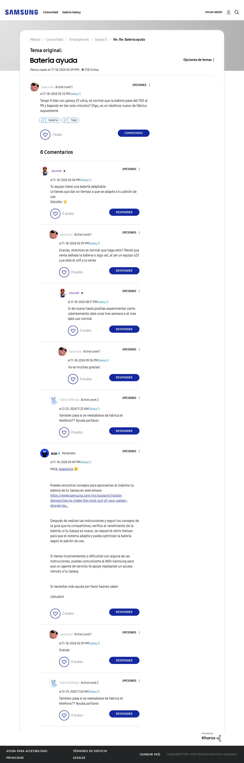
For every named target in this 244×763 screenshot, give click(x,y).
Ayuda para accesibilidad (26, 751)
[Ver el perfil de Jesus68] (56, 171)
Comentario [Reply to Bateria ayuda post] (134, 133)
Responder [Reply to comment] (124, 212)
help (74, 120)
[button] (142, 85)
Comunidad (50, 12)
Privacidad (15, 758)
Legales (79, 758)
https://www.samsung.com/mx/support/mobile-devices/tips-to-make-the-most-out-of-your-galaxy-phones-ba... (88, 500)
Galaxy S (75, 94)
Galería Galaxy (71, 12)
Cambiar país (150, 754)
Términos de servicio (90, 751)
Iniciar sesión (213, 12)
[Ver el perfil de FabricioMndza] (69, 400)
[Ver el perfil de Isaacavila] (47, 87)
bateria (53, 120)
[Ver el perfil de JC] (58, 453)
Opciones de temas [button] (197, 60)
